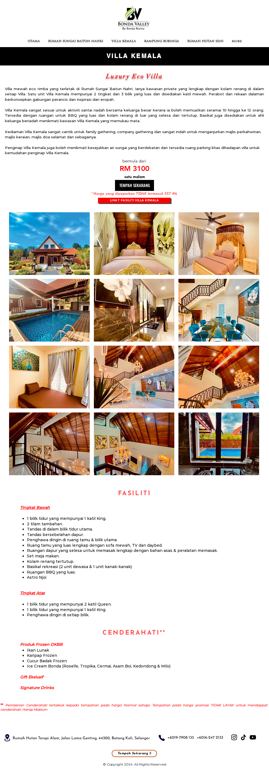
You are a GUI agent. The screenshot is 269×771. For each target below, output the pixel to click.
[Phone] (161, 737)
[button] (49, 243)
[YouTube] (253, 737)
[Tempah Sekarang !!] (134, 753)
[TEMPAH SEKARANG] (134, 185)
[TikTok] (243, 737)
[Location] (7, 737)
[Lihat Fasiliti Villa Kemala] (134, 200)
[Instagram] (234, 737)
